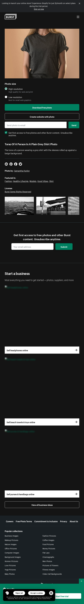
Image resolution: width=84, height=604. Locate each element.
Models (33, 181)
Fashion (8, 181)
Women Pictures (11, 561)
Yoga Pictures (10, 569)
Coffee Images (48, 540)
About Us (74, 521)
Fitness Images (49, 569)
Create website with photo (42, 116)
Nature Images (10, 544)
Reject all (19, 593)
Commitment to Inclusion (46, 521)
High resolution (16, 88)
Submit (64, 246)
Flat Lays (46, 552)
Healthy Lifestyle (20, 181)
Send (74, 125)
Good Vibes (42, 181)
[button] (7, 593)
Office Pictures (11, 548)
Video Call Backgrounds (52, 573)
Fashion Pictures (49, 535)
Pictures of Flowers (50, 565)
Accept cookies (36, 593)
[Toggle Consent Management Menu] (7, 593)
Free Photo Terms (24, 521)
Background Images (13, 556)
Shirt (51, 181)
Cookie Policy (46, 598)
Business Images (11, 535)
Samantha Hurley (22, 170)
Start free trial (61, 596)
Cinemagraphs (48, 556)
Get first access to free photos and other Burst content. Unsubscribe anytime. (38, 133)
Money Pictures (49, 548)
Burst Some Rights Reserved (18, 191)
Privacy (63, 521)
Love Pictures (10, 565)
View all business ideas (42, 504)
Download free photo (42, 107)
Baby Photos (10, 573)
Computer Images (12, 552)
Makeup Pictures (11, 540)
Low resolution (15, 97)
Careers (9, 521)
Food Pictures (48, 544)
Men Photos (47, 561)
